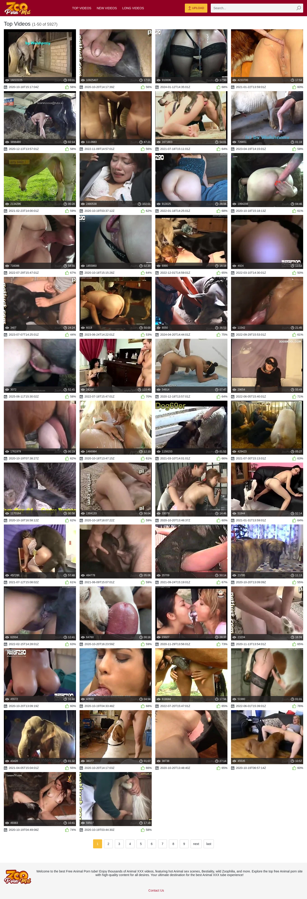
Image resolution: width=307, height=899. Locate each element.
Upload (196, 8)
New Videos (107, 8)
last (208, 844)
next (196, 844)
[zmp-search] (257, 8)
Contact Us (156, 890)
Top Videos (81, 8)
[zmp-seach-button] (298, 8)
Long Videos (133, 8)
